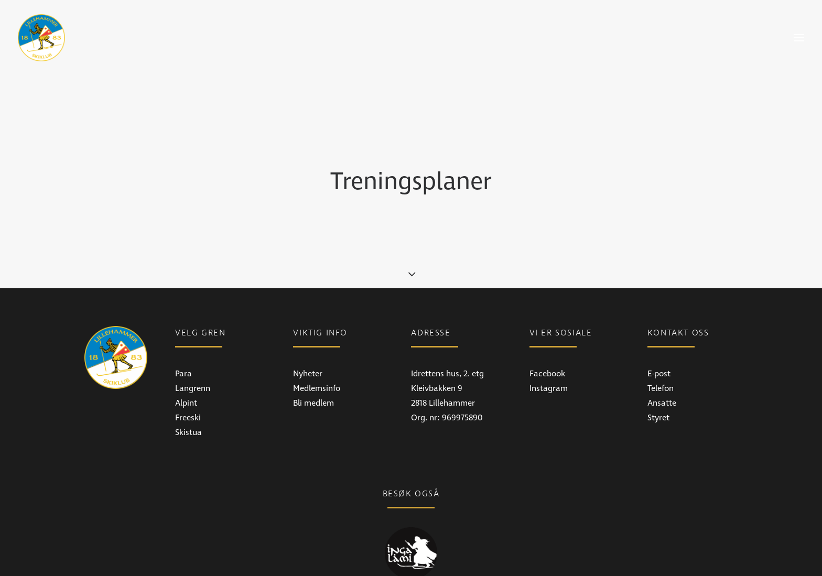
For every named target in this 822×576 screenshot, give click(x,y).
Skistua (188, 411)
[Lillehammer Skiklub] (41, 37)
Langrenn (192, 367)
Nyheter (307, 352)
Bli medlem (313, 381)
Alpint (186, 381)
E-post (658, 352)
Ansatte (661, 381)
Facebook (547, 352)
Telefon (660, 367)
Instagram (548, 367)
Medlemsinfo (316, 367)
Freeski (188, 396)
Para (183, 352)
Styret (658, 396)
